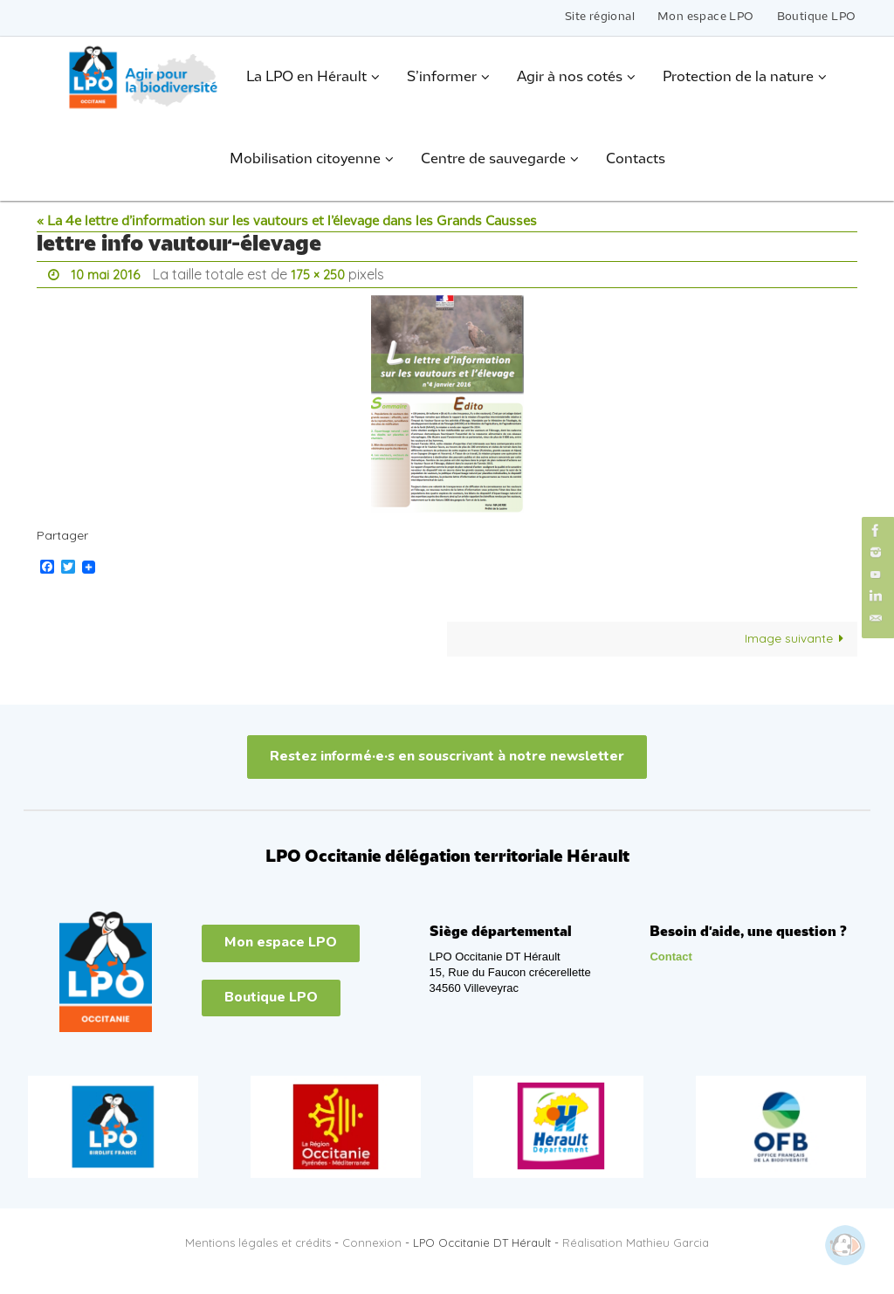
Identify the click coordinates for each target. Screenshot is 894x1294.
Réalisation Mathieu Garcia (635, 1242)
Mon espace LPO (705, 17)
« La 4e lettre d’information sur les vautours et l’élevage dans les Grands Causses (287, 222)
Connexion (372, 1242)
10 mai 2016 (107, 274)
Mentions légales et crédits (258, 1242)
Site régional (600, 17)
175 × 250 (324, 274)
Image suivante (796, 637)
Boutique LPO (816, 17)
